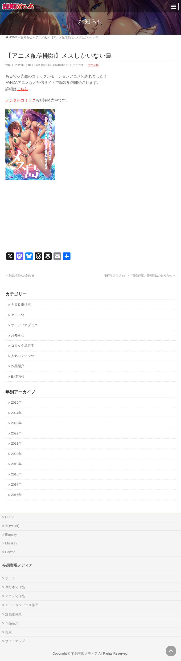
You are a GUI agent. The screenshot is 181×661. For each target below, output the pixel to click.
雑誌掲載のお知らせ (19, 275)
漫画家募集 (13, 614)
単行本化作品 (15, 587)
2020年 (16, 454)
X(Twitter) (12, 526)
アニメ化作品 (15, 596)
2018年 (16, 474)
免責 (8, 632)
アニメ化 (93, 65)
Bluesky (11, 534)
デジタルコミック (20, 100)
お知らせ (17, 335)
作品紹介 (17, 366)
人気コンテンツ (22, 356)
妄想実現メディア (84, 653)
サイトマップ (15, 641)
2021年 (16, 443)
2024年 (16, 413)
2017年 (16, 484)
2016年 (16, 495)
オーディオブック (24, 325)
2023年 (16, 423)
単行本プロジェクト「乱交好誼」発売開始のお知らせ (140, 275)
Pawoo (10, 552)
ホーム (10, 578)
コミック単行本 (22, 345)
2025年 (16, 402)
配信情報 (17, 376)
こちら (22, 89)
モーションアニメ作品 (21, 605)
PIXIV (9, 517)
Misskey (11, 543)
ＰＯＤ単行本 (21, 304)
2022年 (16, 433)
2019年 (16, 464)
